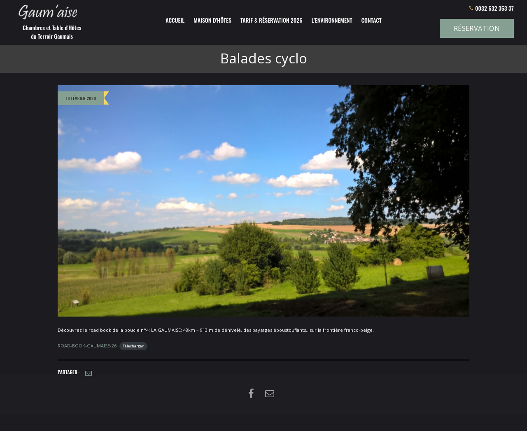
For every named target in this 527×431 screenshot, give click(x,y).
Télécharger (133, 346)
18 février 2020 (81, 98)
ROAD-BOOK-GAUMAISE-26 (87, 345)
